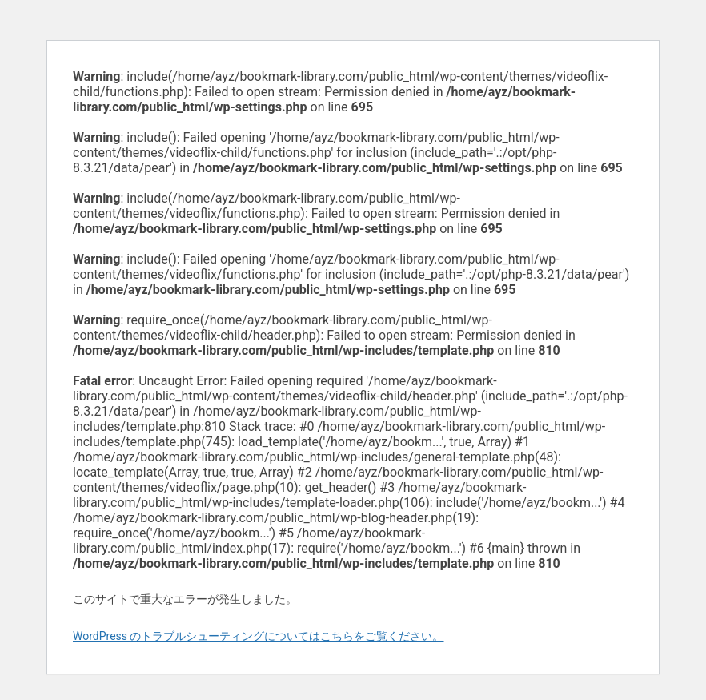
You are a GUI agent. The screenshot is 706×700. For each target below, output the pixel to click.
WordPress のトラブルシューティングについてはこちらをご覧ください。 (258, 636)
